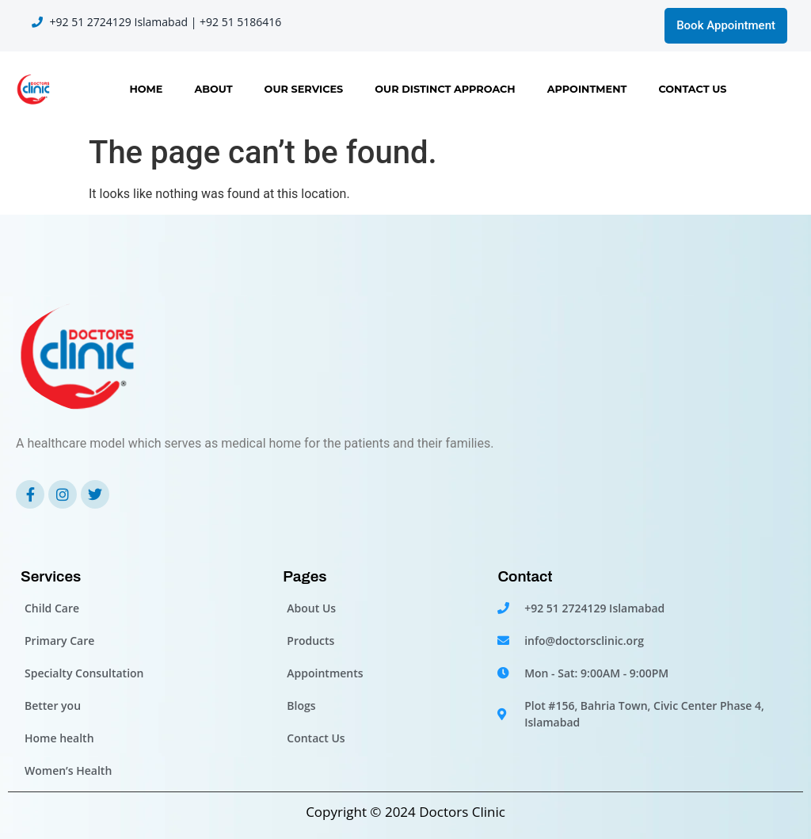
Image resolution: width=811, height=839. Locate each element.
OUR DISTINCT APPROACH (445, 89)
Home (145, 89)
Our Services (304, 89)
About (213, 89)
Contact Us (692, 89)
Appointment (587, 89)
